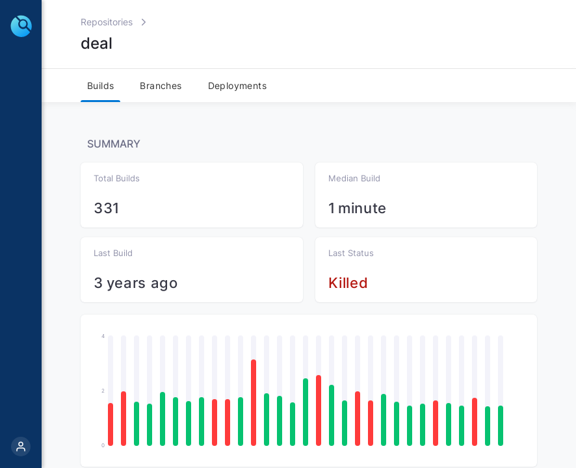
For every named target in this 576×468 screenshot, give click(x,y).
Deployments (237, 85)
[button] (110, 424)
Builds (100, 85)
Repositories (107, 21)
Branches (160, 85)
